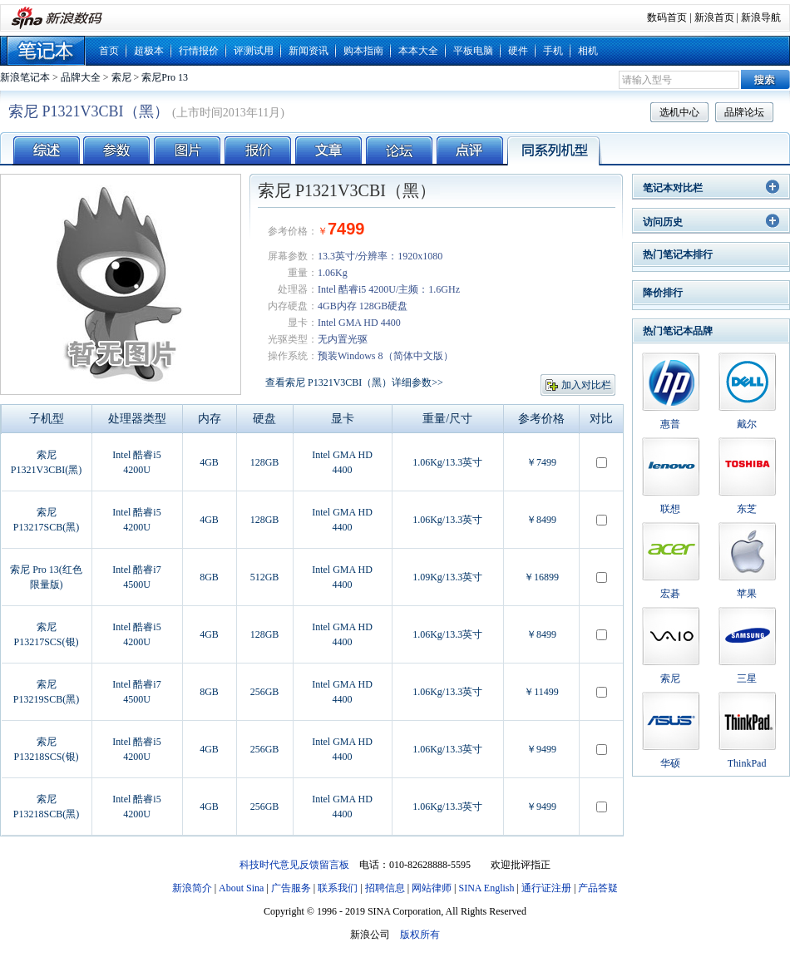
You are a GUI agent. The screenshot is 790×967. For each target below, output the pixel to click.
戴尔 (747, 424)
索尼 (121, 77)
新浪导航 (761, 17)
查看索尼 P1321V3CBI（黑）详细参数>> (354, 382)
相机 (588, 51)
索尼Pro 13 (164, 77)
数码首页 (667, 17)
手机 (553, 51)
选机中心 (679, 112)
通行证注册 (546, 888)
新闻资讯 (308, 51)
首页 (109, 51)
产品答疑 (598, 888)
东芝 (747, 509)
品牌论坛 (744, 112)
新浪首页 (714, 17)
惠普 (670, 424)
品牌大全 (81, 77)
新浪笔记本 (25, 77)
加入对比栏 (586, 385)
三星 (747, 678)
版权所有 (420, 934)
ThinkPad (747, 763)
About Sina (241, 888)
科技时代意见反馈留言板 (294, 865)
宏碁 (670, 593)
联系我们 (338, 888)
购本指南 (363, 51)
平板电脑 (473, 51)
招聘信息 (385, 888)
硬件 (518, 51)
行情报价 (199, 51)
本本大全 (418, 51)
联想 (670, 509)
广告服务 (291, 888)
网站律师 (432, 888)
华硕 (670, 763)
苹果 (747, 593)
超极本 (149, 51)
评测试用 (254, 51)
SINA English (486, 888)
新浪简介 (192, 888)
